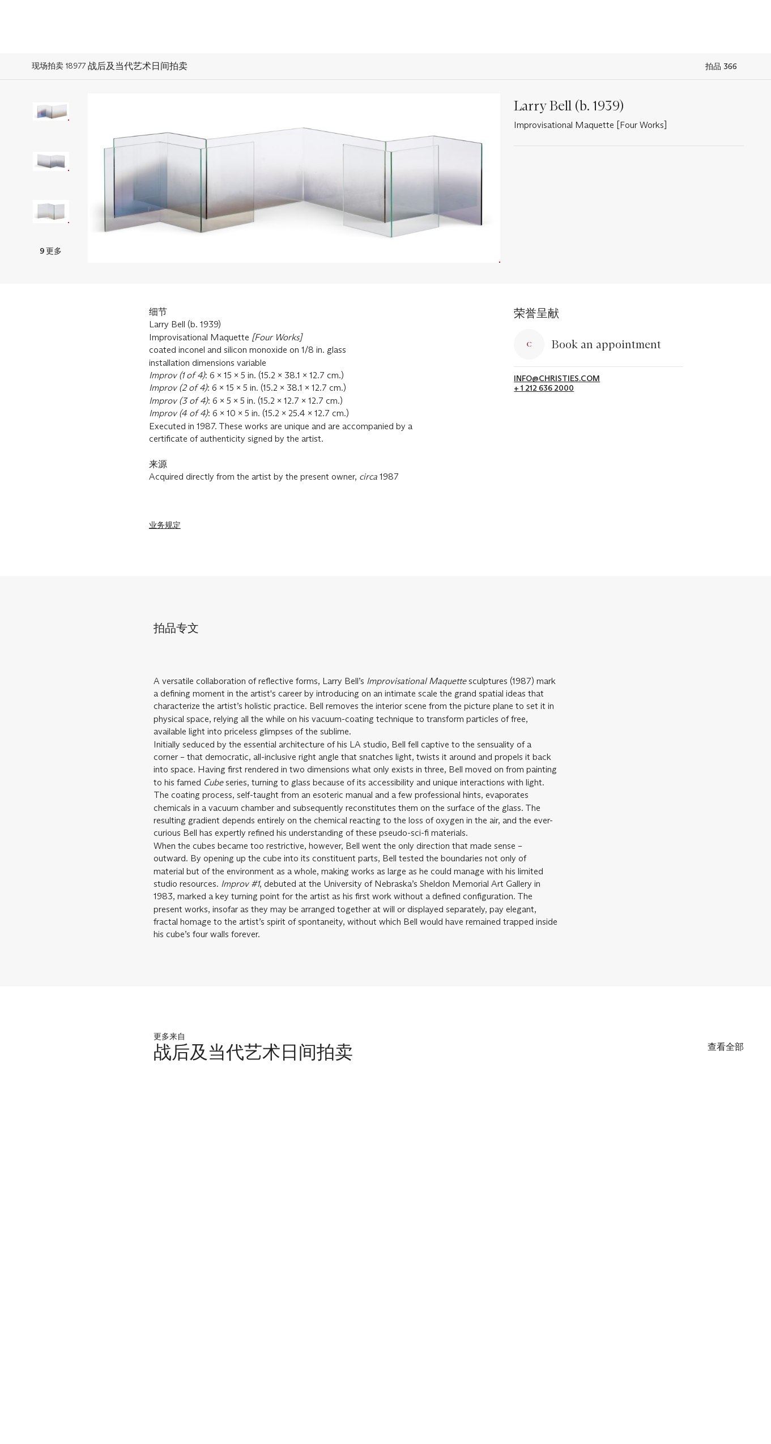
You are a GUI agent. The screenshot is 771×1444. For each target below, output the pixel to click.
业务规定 (165, 525)
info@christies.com (557, 378)
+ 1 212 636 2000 (544, 388)
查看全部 (726, 1047)
